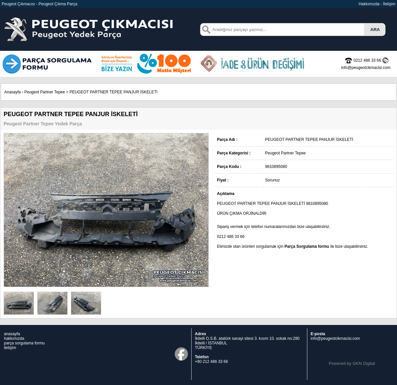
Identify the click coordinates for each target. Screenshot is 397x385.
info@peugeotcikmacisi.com (335, 338)
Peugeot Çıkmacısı (18, 4)
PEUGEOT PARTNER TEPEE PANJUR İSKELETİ (114, 92)
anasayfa (12, 334)
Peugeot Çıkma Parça (58, 4)
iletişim (10, 347)
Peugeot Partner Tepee (44, 92)
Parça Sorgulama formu (307, 246)
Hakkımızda (369, 4)
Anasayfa (12, 92)
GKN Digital (363, 363)
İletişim (389, 4)
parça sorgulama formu (24, 343)
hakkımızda (14, 338)
